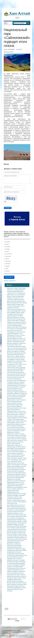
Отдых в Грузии (11, 451)
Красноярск (10, 288)
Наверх (30, 630)
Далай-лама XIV (16, 482)
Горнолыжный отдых (16, 401)
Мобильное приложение (14, 576)
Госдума (15, 469)
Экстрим (21, 535)
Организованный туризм (16, 450)
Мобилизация (14, 385)
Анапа (21, 513)
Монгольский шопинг (13, 414)
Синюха (14, 455)
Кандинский (16, 291)
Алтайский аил (11, 364)
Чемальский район (12, 323)
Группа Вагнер (22, 529)
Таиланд (23, 466)
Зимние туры (17, 345)
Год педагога (15, 571)
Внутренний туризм (12, 353)
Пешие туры (18, 435)
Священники (15, 573)
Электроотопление (16, 461)
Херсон (19, 340)
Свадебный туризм (12, 579)
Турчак (24, 587)
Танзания (7, 261)
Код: (5, 201)
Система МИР (17, 479)
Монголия (7, 256)
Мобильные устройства (13, 480)
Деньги (22, 383)
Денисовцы (19, 550)
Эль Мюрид (16, 289)
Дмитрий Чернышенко (13, 317)
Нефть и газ (22, 338)
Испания (7, 246)
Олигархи (16, 298)
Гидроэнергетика (12, 463)
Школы (21, 569)
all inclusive (22, 430)
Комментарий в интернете (14, 552)
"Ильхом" (20, 417)
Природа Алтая (11, 322)
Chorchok (12, 375)
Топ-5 (20, 493)
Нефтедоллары (21, 301)
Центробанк (14, 299)
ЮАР (6, 268)
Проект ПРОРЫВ (20, 320)
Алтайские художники (18, 416)
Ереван (9, 296)
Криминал (16, 535)
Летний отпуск (20, 511)
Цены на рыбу (15, 427)
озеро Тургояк (19, 539)
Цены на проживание (18, 518)
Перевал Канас (11, 421)
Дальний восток (11, 477)
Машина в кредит (15, 561)
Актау (13, 514)
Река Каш (10, 429)
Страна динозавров (12, 529)
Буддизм (9, 482)
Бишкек (23, 294)
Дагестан (24, 537)
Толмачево (10, 497)
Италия (9, 468)
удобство (17, 542)
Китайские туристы (21, 446)
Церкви (9, 571)
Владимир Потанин (21, 487)
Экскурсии (13, 506)
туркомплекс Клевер (13, 349)
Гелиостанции (20, 463)
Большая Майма (11, 557)
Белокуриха (10, 408)
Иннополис (17, 332)
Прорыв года (10, 442)
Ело (22, 505)
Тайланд (7, 263)
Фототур (12, 539)
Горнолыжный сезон (21, 348)
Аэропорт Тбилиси (17, 502)
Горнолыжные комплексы (14, 346)
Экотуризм (20, 584)
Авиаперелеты (21, 293)
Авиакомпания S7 (17, 498)
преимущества (11, 542)
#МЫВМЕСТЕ (21, 369)
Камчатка (19, 403)
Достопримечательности (14, 505)
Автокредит (15, 560)
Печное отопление (20, 335)
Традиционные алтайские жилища (16, 361)
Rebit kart (22, 480)
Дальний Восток (21, 429)
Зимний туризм (20, 455)
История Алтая (13, 503)
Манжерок (10, 591)
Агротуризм (15, 430)
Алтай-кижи (10, 379)
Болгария (16, 472)
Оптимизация (11, 404)
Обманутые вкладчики (18, 471)
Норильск (22, 289)
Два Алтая (10, 396)
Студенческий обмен (13, 493)
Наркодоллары (11, 446)
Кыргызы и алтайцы (19, 382)
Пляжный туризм (12, 511)
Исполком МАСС (18, 442)
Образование (16, 569)
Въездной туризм (17, 578)
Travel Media (15, 341)
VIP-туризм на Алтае (13, 328)
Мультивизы (22, 472)
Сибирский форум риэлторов (15, 589)
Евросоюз (16, 338)
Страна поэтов (22, 364)
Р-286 (25, 535)
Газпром (16, 288)
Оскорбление (11, 553)
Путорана (10, 291)
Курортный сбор (18, 408)
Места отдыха (11, 516)
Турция (6, 266)
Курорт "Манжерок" (12, 458)
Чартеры (22, 434)
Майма (24, 550)
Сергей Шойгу (11, 484)
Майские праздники (20, 476)
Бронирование (20, 477)
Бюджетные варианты (13, 513)
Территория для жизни (13, 370)
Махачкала (16, 396)
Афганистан (17, 393)
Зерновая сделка (12, 340)
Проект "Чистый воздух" (13, 464)
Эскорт (24, 519)
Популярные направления (14, 537)
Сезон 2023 (23, 464)
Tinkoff (22, 540)
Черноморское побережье (14, 474)
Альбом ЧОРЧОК (20, 375)
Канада (7, 249)
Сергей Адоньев (15, 443)
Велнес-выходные (12, 425)
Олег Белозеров (19, 372)
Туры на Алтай (18, 411)
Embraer (9, 500)
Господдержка (11, 359)
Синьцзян (21, 427)
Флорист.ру (10, 582)
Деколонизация (20, 506)
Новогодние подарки (13, 391)
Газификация (11, 335)
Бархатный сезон (12, 294)
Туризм (20, 288)
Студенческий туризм (13, 490)
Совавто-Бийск (20, 419)
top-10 (14, 485)
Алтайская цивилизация (14, 383)
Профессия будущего (19, 563)
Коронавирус (10, 448)
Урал (8, 539)
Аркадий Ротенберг (12, 524)
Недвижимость (18, 587)
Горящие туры (20, 304)
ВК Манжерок (15, 333)
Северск (9, 320)
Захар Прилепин (11, 574)
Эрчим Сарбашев (16, 406)
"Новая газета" (18, 445)
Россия (21, 573)
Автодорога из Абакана (18, 351)
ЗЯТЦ (13, 320)
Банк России (10, 387)
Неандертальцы (11, 550)
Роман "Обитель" (21, 574)
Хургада (24, 302)
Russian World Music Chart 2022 (15, 377)
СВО (8, 385)
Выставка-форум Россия (20, 555)
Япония (7, 271)
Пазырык (23, 469)
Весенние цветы (18, 582)
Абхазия (9, 514)
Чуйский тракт (22, 412)
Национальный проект (13, 434)
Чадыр (20, 362)
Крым (24, 288)
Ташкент (23, 311)
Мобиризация (20, 296)
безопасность (11, 544)
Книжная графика (18, 314)
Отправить (7, 208)
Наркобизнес (11, 445)
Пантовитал (15, 388)
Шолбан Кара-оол (20, 357)
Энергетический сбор (13, 309)
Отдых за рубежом (16, 437)
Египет (6, 244)
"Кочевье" (10, 419)
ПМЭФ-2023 (10, 521)
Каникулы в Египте (16, 438)
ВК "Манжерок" (13, 532)
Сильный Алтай (15, 330)
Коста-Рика (8, 254)
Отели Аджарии (20, 451)
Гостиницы (16, 307)
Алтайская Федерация (20, 510)
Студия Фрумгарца (12, 417)
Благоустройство (15, 409)
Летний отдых (11, 435)
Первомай (10, 479)
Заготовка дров (11, 336)
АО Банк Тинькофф (12, 565)
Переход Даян (11, 422)
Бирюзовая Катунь (12, 523)
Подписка (21, 341)
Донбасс (16, 387)
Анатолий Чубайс (12, 534)
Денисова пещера (20, 548)
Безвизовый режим (16, 398)
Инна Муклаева (11, 374)
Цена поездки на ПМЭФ (20, 521)
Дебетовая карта (15, 540)
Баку (13, 466)
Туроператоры (14, 459)
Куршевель (10, 558)
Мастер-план (19, 557)
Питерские (14, 584)
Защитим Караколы (21, 322)
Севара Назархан (12, 315)
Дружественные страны (13, 400)
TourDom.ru (10, 472)
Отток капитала (22, 385)
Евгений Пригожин (12, 531)
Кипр (19, 469)
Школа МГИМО (15, 526)
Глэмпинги (10, 535)
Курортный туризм (20, 424)
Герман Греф (21, 532)
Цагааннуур (23, 421)
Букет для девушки (18, 581)
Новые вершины (21, 523)
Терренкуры (10, 411)
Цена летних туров (16, 440)
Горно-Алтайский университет (15, 489)
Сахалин (9, 430)
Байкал (14, 403)
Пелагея (20, 458)
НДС (19, 459)
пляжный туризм (21, 534)
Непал (6, 259)
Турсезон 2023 (15, 468)
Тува (22, 482)
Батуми (14, 453)
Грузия (23, 500)
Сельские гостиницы (13, 362)
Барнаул (18, 312)
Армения (9, 466)
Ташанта (17, 422)
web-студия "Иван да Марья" (18, 635)
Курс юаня (14, 301)
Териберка (22, 495)
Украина (9, 502)
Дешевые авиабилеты (13, 343)
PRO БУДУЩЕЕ (11, 312)
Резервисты (10, 298)
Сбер (8, 456)
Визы (12, 393)
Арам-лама (18, 484)
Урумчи (18, 421)
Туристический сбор (20, 514)
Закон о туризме (15, 356)
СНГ (16, 293)
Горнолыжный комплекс (16, 456)
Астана (19, 294)
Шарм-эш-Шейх (11, 304)
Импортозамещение (12, 302)
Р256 (14, 419)
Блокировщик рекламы (13, 568)
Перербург (19, 519)
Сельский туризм (19, 359)
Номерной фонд (11, 519)
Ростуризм (20, 315)
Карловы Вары (11, 424)
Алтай (20, 333)
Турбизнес (10, 289)
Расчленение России (13, 508)
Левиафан (16, 495)
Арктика (15, 429)
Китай (6, 251)
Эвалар (9, 471)
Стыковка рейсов (17, 500)
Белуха (9, 443)
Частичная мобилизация (14, 306)
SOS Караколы (22, 327)
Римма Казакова (11, 366)
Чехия (21, 422)
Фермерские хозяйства (13, 432)
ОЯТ (14, 319)
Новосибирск (22, 395)
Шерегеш (9, 403)
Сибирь (24, 578)
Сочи (17, 395)
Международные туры (13, 492)
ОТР (16, 364)
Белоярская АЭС (20, 319)
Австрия (7, 242)
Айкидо (25, 417)
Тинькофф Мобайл (18, 566)
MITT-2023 (24, 440)
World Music (19, 374)
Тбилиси (13, 296)
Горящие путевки (15, 527)
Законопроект (19, 516)
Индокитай (18, 466)
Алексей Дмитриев (16, 311)
